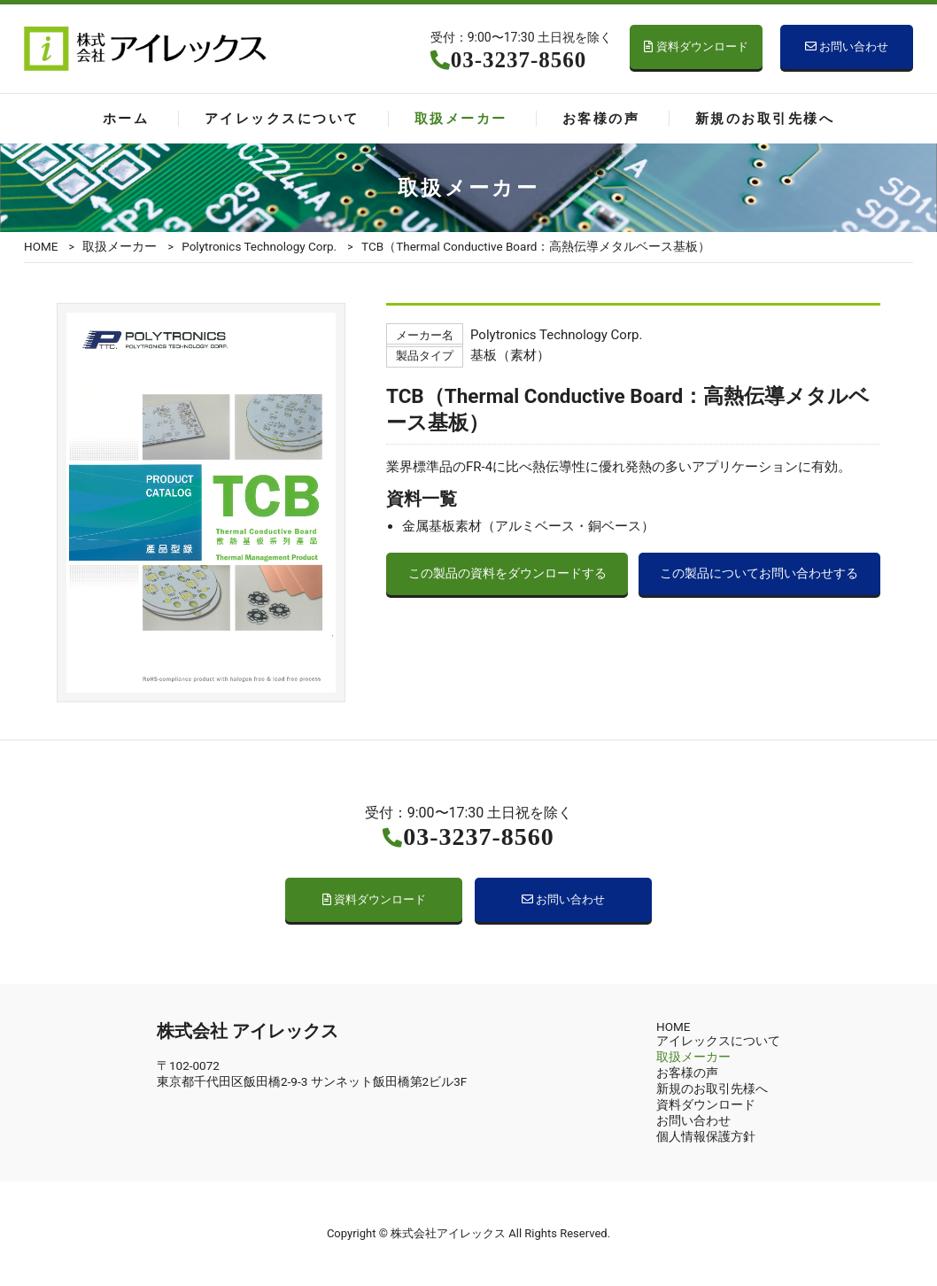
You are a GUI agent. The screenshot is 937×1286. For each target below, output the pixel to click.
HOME (41, 246)
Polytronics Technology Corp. (259, 246)
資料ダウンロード (695, 46)
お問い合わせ (846, 46)
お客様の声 (600, 119)
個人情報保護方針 (705, 1136)
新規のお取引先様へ (764, 119)
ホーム (126, 119)
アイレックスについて (282, 119)
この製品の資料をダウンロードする (507, 573)
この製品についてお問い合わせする (759, 573)
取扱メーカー (460, 119)
